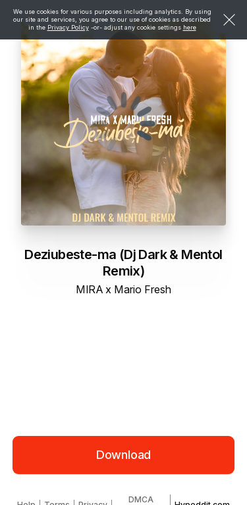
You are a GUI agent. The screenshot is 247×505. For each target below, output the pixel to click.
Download (123, 455)
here (189, 27)
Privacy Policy (68, 27)
